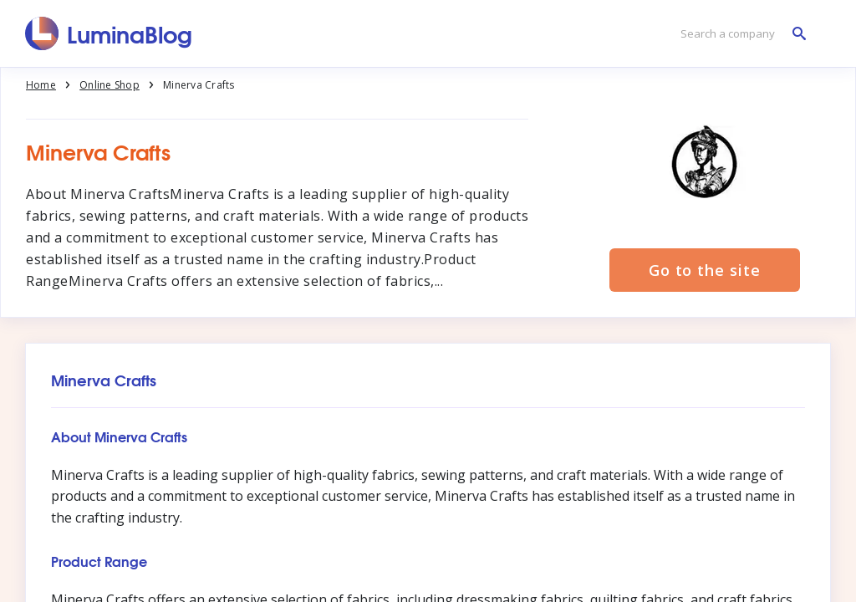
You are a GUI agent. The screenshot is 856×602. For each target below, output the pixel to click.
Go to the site (705, 270)
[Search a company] (739, 34)
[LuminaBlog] (109, 33)
